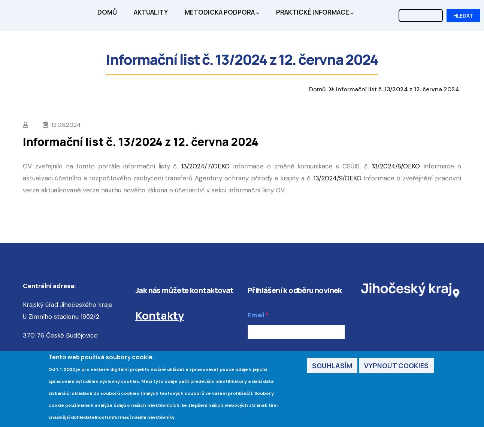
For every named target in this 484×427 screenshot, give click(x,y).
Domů (107, 12)
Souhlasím (332, 367)
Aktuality (151, 12)
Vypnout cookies (396, 367)
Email (256, 315)
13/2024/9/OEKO (338, 178)
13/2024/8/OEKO (397, 166)
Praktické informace (315, 12)
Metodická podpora (222, 12)
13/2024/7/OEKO (205, 166)
